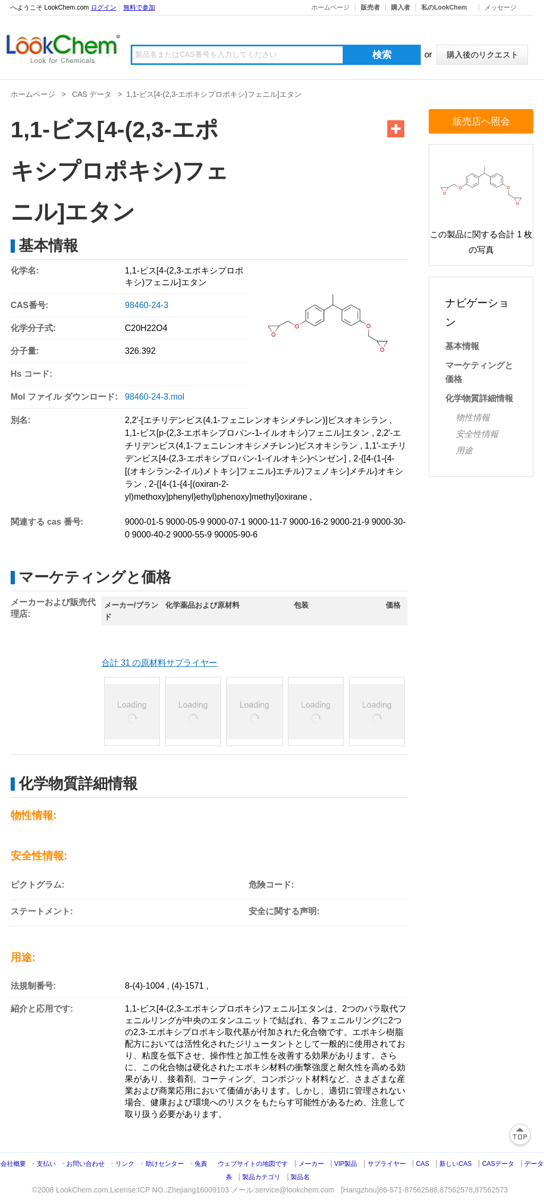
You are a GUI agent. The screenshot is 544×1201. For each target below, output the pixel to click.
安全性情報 (477, 433)
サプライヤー (387, 1163)
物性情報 (473, 417)
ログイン (103, 7)
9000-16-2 (309, 521)
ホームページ (330, 7)
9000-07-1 (226, 521)
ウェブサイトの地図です (253, 1163)
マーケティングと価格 (479, 372)
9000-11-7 (267, 521)
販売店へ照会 (481, 121)
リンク (124, 1163)
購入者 (400, 7)
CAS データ (92, 94)
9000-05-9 (185, 521)
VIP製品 (345, 1163)
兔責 (200, 1163)
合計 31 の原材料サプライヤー (159, 662)
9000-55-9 (192, 534)
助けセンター (165, 1163)
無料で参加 (139, 7)
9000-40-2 (151, 534)
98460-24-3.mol (154, 396)
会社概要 (13, 1163)
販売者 (370, 7)
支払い (46, 1163)
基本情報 (462, 346)
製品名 (300, 1177)
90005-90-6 (236, 534)
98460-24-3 (146, 305)
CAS (422, 1163)
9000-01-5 (144, 521)
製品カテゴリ (261, 1177)
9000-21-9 (349, 521)
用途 (464, 450)
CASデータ (498, 1163)
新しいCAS (455, 1163)
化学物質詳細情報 (479, 398)
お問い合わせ (86, 1163)
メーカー (311, 1163)
